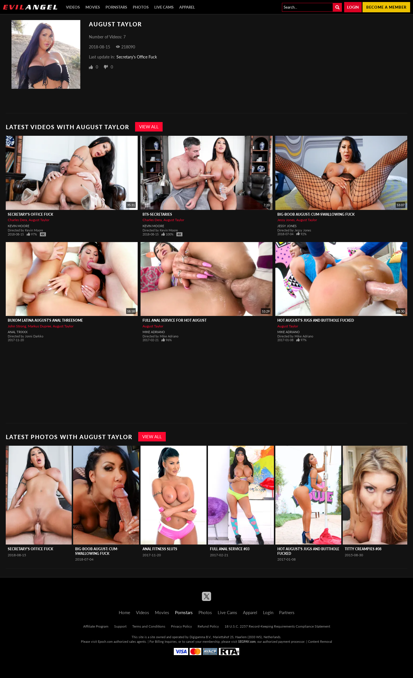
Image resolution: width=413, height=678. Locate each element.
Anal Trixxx (18, 332)
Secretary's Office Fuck (136, 56)
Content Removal (320, 641)
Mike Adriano (154, 332)
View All (149, 126)
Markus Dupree (39, 326)
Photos (141, 7)
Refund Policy (208, 626)
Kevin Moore (18, 226)
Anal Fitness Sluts (160, 549)
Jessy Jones (286, 220)
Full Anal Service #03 (230, 549)
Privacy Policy (181, 626)
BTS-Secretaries (157, 214)
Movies (92, 7)
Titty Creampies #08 (363, 549)
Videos (73, 7)
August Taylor (39, 220)
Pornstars (116, 7)
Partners (287, 612)
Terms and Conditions (148, 626)
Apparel (187, 7)
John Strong (17, 326)
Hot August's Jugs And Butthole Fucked (315, 320)
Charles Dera (17, 220)
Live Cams (164, 7)
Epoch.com (105, 641)
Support (120, 626)
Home (124, 612)
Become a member (386, 7)
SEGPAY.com (247, 641)
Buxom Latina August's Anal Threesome (45, 320)
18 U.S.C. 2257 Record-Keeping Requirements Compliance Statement (277, 626)
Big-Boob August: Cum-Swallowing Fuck (315, 214)
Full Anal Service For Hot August (174, 320)
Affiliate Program (95, 626)
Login (353, 7)
